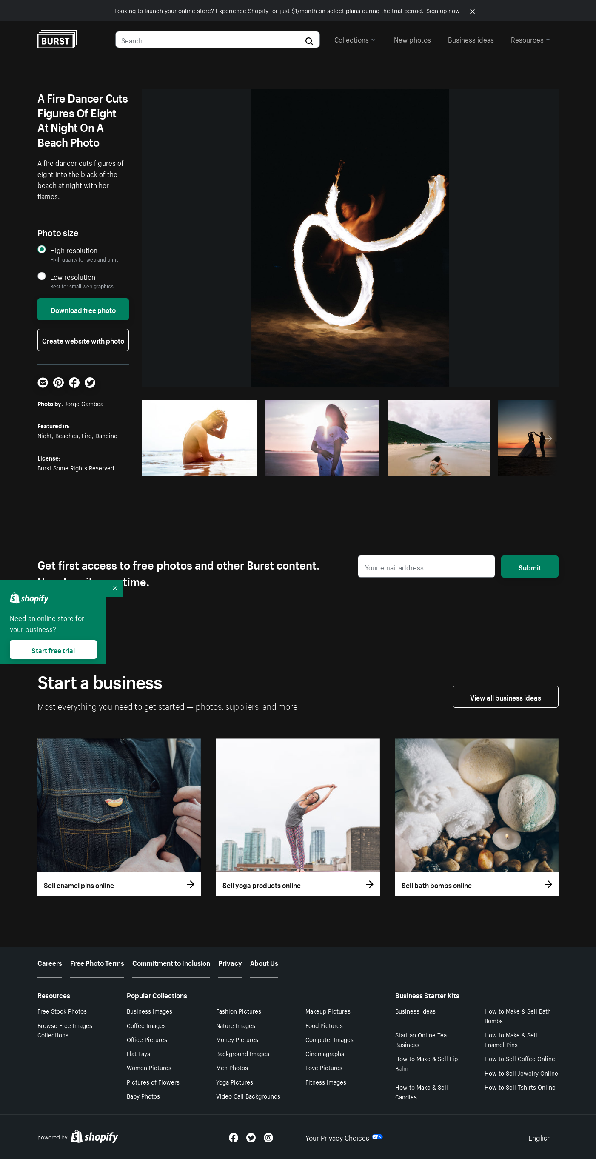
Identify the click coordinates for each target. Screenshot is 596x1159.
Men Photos (232, 1067)
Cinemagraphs (324, 1053)
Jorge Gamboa (84, 403)
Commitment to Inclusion (171, 962)
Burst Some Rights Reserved (75, 467)
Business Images (149, 1010)
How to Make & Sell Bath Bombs (518, 1015)
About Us (264, 962)
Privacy (230, 962)
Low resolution (72, 277)
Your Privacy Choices (344, 1136)
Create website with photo (83, 339)
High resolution (73, 250)
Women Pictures (149, 1067)
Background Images (242, 1053)
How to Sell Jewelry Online (521, 1072)
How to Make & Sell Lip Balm (426, 1063)
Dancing (106, 435)
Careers (49, 962)
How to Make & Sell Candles (421, 1091)
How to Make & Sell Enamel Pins (511, 1039)
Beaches (66, 435)
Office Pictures (147, 1039)
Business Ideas (415, 1010)
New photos (412, 38)
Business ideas (471, 38)
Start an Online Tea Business (421, 1039)
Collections (354, 38)
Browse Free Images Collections (64, 1029)
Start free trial (53, 649)
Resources (530, 38)
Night (44, 435)
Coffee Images (146, 1025)
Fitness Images (325, 1081)
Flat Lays (138, 1053)
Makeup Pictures (328, 1010)
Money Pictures (237, 1039)
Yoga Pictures (234, 1081)
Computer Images (329, 1039)
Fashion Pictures (238, 1010)
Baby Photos (143, 1095)
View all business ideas (505, 696)
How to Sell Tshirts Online (520, 1086)
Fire (87, 435)
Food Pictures (324, 1025)
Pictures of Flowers (153, 1081)
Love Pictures (323, 1067)
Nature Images (235, 1025)
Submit (530, 566)
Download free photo (83, 309)
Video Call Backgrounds (248, 1095)
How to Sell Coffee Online (520, 1058)
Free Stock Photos (62, 1010)
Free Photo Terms (97, 962)
